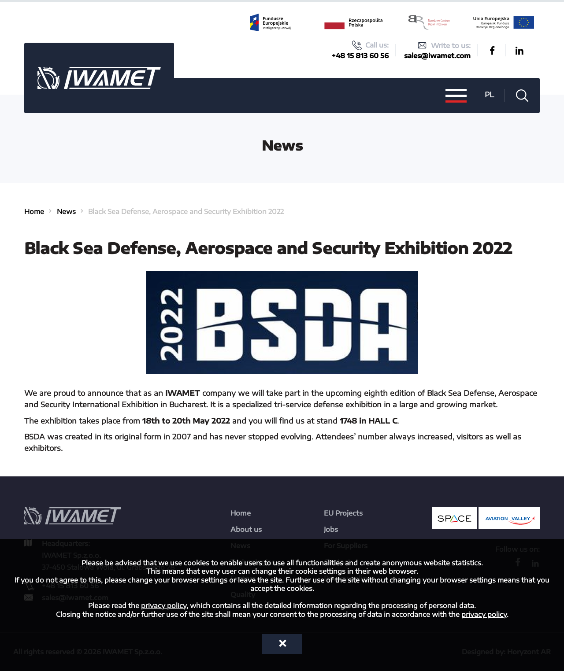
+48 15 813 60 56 (360, 55)
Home (34, 211)
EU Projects (343, 513)
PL (489, 94)
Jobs (331, 529)
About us (246, 529)
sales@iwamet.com (437, 55)
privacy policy (163, 605)
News (66, 211)
